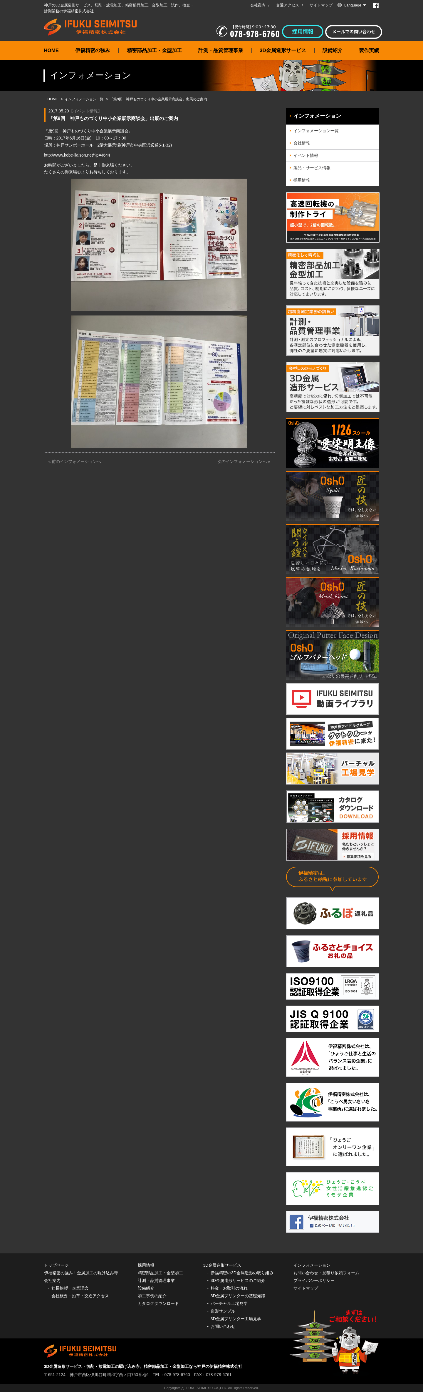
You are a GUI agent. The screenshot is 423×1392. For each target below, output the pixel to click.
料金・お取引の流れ (229, 1288)
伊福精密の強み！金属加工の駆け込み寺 (81, 1272)
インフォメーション (317, 116)
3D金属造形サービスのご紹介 (238, 1280)
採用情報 (301, 180)
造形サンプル (223, 1311)
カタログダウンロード (158, 1303)
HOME (51, 50)
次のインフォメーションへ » (243, 461)
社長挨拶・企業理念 (69, 1288)
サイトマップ (321, 5)
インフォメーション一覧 (84, 99)
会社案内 (258, 5)
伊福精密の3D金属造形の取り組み (242, 1272)
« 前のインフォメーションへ (74, 461)
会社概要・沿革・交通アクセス (80, 1295)
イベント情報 (85, 111)
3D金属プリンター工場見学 (236, 1318)
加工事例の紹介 (152, 1295)
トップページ (56, 1265)
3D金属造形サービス (283, 50)
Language (352, 5)
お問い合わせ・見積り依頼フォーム (326, 1272)
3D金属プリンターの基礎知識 (238, 1295)
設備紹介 (333, 50)
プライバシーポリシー (314, 1280)
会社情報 (301, 143)
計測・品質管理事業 (220, 50)
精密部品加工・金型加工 (154, 50)
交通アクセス (287, 5)
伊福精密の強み (92, 50)
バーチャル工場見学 (229, 1303)
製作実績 (369, 50)
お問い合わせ (223, 1326)
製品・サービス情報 (311, 167)
